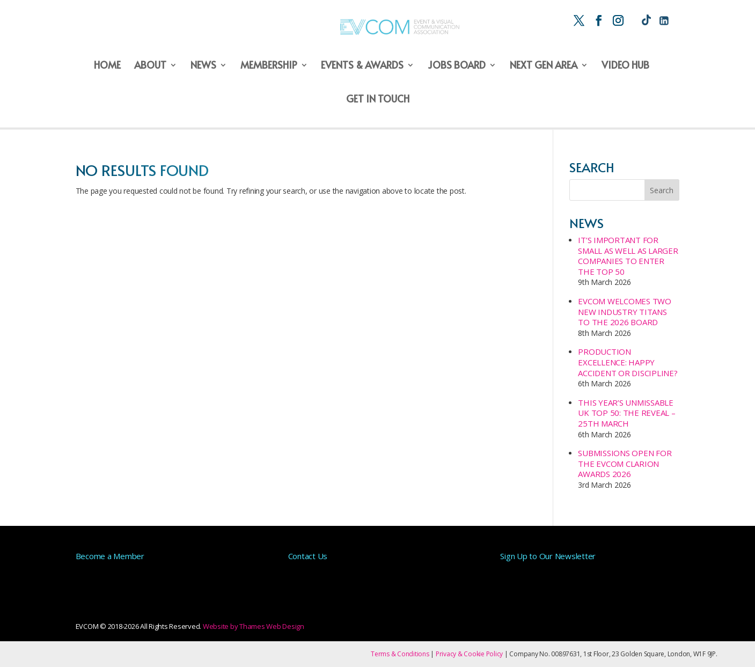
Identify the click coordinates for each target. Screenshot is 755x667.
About (150, 65)
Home (107, 65)
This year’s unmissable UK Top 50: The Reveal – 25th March (626, 413)
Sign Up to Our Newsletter (548, 556)
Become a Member (110, 556)
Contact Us (308, 556)
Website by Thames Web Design (253, 626)
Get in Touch (377, 99)
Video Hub (625, 65)
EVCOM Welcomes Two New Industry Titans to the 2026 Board (624, 311)
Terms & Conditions (400, 653)
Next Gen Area (543, 65)
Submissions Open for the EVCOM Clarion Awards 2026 (624, 463)
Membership (268, 65)
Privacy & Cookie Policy (469, 653)
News (203, 65)
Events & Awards (362, 65)
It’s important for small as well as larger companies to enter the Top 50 (628, 255)
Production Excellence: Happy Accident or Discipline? (627, 362)
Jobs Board (457, 65)
